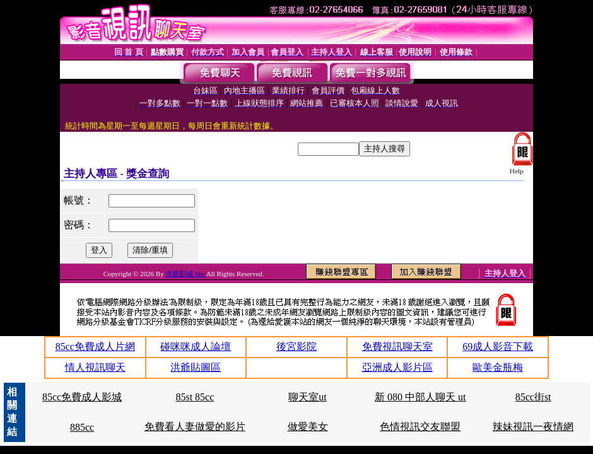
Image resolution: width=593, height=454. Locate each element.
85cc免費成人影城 (82, 397)
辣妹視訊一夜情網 (533, 426)
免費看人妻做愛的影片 (194, 426)
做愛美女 (308, 426)
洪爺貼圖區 (195, 367)
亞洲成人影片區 (397, 367)
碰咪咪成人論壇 (195, 346)
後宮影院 (296, 346)
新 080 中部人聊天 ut (420, 397)
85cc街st (533, 397)
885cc (82, 427)
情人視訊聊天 (95, 367)
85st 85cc (194, 397)
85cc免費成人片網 (95, 346)
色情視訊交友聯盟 (420, 426)
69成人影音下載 (497, 346)
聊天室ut (307, 397)
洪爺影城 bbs (185, 273)
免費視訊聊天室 (397, 346)
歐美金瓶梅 (498, 367)
